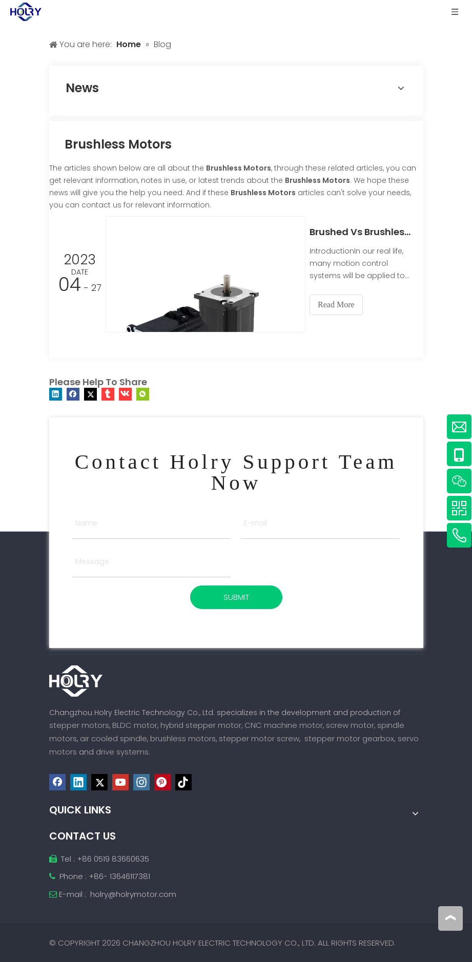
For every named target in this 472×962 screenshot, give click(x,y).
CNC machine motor (283, 725)
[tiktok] (183, 781)
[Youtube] (120, 781)
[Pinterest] (162, 781)
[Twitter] (99, 781)
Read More (341, 304)
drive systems (122, 751)
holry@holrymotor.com (133, 893)
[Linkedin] (78, 781)
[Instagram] (141, 781)
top (450, 918)
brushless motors (183, 738)
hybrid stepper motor (200, 725)
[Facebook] (57, 781)
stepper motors (79, 725)
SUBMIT (236, 597)
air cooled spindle (113, 738)
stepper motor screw (259, 738)
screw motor (350, 725)
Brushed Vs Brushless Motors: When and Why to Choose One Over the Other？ (363, 231)
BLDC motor (134, 725)
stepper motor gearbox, (350, 738)
